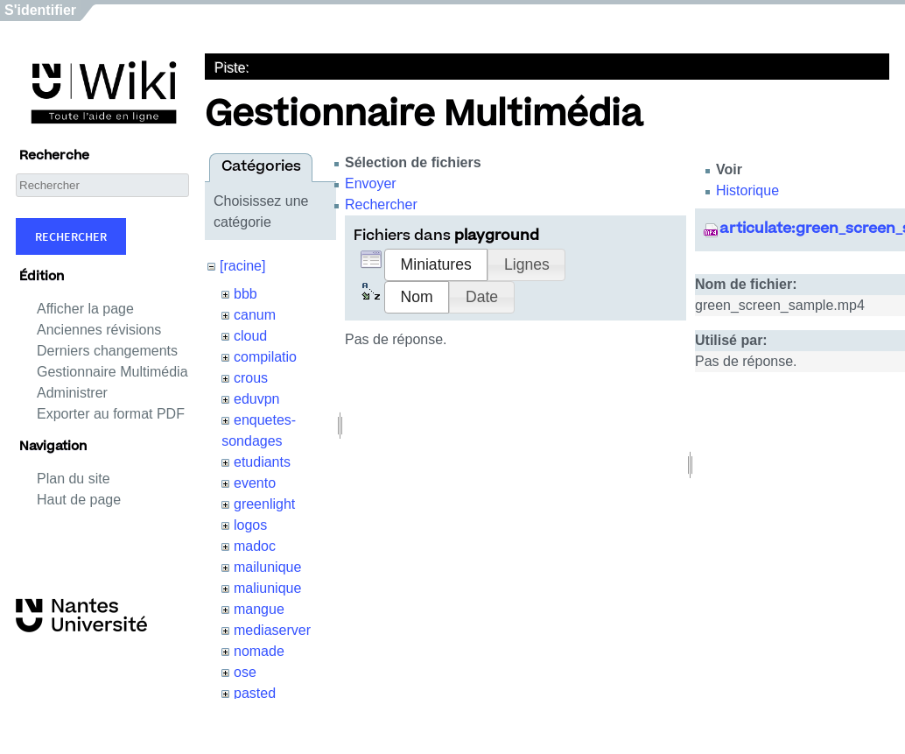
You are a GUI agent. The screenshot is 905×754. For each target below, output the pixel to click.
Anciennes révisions (99, 329)
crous (251, 377)
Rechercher (71, 236)
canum (255, 314)
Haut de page (79, 499)
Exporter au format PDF (111, 413)
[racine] (242, 265)
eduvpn (257, 398)
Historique (747, 190)
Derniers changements (107, 350)
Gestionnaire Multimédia (112, 371)
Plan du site (73, 478)
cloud (250, 335)
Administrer (72, 392)
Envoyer (370, 183)
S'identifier (40, 10)
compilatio (265, 356)
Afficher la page (85, 308)
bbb (245, 293)
